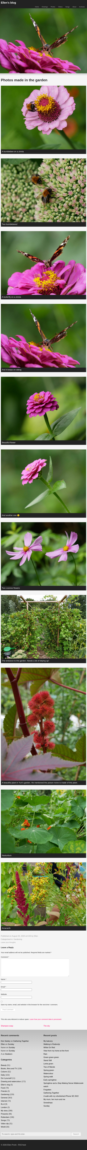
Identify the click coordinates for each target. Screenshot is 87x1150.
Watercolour (48, 1073)
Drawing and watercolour (11, 1081)
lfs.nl (3, 1104)
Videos (60, 7)
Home (37, 7)
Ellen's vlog (5, 1085)
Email (3, 987)
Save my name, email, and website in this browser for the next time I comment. (29, 1005)
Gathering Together (21, 1041)
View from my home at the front (56, 1051)
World (3, 1127)
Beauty (4, 1065)
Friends (4, 1091)
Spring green (49, 1070)
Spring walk (48, 1077)
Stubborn (8, 1054)
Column (4, 1072)
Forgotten (47, 1090)
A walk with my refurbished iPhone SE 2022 (61, 1096)
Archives (82, 7)
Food (3, 1088)
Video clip (5, 1124)
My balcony (48, 1041)
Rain (45, 1054)
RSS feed (22, 1145)
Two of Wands (49, 1067)
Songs (67, 7)
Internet (4, 1101)
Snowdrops (48, 1103)
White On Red (49, 1047)
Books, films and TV (9, 1068)
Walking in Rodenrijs (52, 1044)
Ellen (36, 936)
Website (4, 994)
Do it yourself (6, 1078)
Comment (5, 957)
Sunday (11, 1044)
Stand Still (48, 1060)
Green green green (51, 1057)
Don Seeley (5, 1041)
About (74, 7)
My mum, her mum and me (54, 1099)
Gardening (18, 939)
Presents (4, 1114)
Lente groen (48, 1064)
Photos (53, 7)
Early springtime (50, 1080)
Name (3, 979)
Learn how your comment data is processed (45, 1019)
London (4, 1107)
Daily (3, 1075)
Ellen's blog (8, 2)
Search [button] (76, 1134)
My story (4, 1111)
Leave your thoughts (8, 942)
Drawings (45, 7)
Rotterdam (5, 1117)
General (4, 1098)
